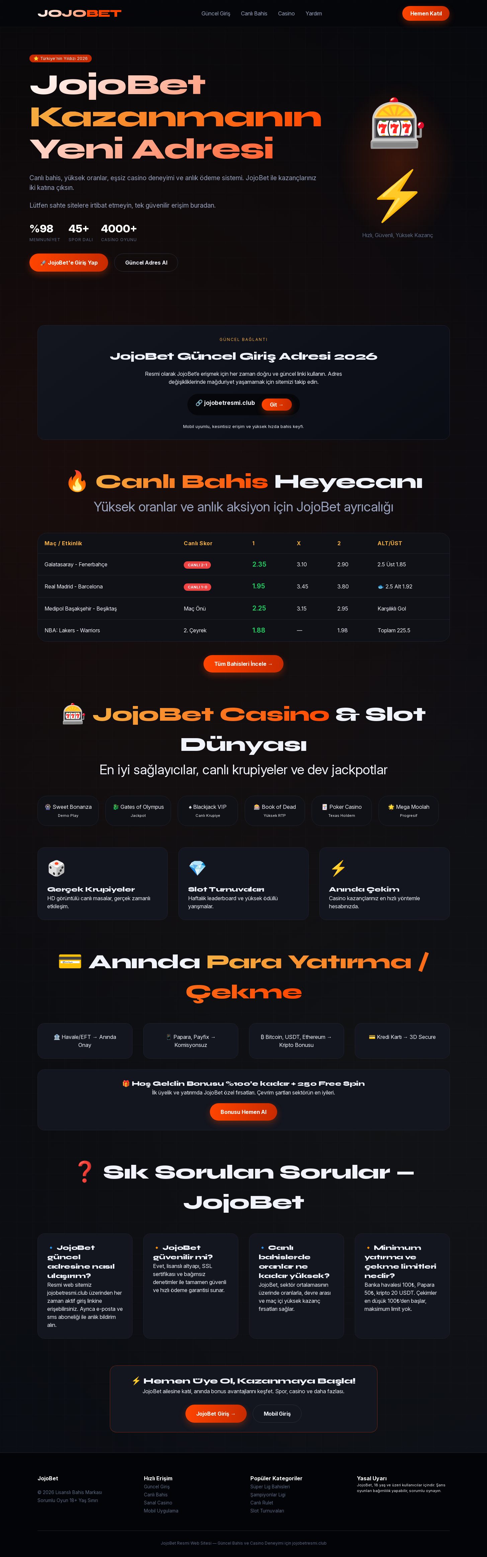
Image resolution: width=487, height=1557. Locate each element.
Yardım (314, 13)
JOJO (79, 13)
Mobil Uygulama (161, 1510)
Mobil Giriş (277, 1413)
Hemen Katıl (426, 13)
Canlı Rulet (261, 1502)
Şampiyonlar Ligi (268, 1494)
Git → (277, 404)
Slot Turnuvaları (267, 1510)
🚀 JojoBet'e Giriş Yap (69, 262)
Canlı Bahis (254, 13)
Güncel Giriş (215, 13)
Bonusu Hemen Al (243, 1112)
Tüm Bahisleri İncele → (243, 663)
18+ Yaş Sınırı (84, 1500)
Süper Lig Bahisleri (270, 1486)
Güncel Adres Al (146, 262)
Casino (286, 13)
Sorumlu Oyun (52, 1500)
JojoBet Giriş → (216, 1413)
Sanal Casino (158, 1502)
